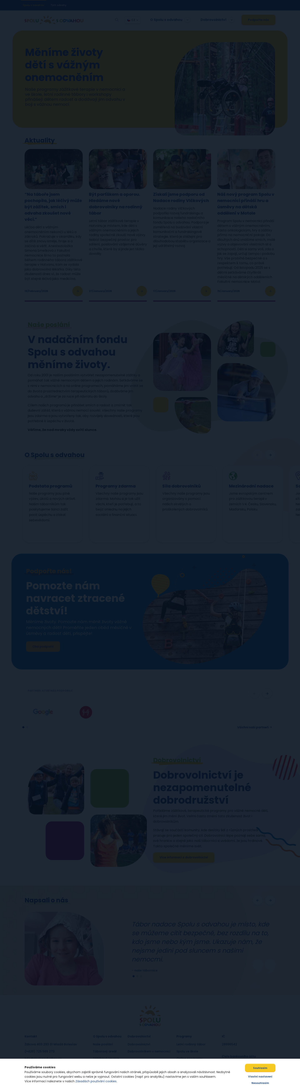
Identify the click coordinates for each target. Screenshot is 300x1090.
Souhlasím (264, 1068)
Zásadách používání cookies (92, 1081)
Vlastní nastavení (264, 1076)
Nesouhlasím (264, 1083)
